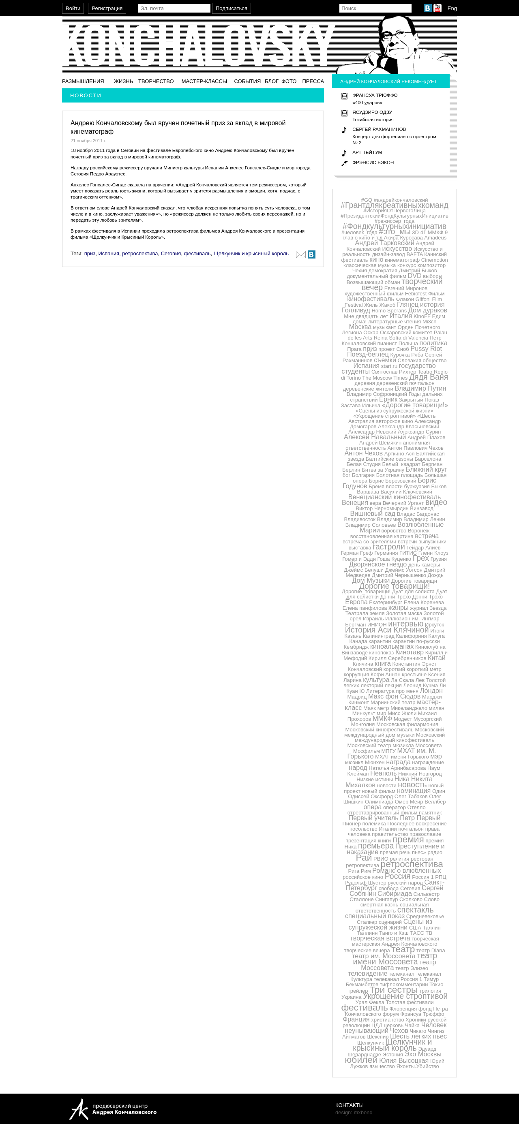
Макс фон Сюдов (394, 696)
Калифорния (411, 636)
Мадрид (357, 697)
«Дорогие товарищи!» (415, 404)
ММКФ (382, 718)
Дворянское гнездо (378, 564)
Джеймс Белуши (364, 570)
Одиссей (358, 796)
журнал (419, 608)
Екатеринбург (385, 602)
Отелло (416, 807)
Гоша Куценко (394, 559)
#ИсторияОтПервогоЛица (394, 210)
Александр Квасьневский (408, 426)
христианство (387, 1020)
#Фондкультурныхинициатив (394, 226)
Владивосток (359, 519)
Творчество (156, 81)
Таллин (431, 928)
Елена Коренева (424, 602)
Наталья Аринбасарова (397, 768)
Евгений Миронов (405, 288)
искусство (397, 248)
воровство (394, 531)
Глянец (408, 304)
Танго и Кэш (394, 933)
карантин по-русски (416, 641)
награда (398, 761)
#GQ (366, 200)
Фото (288, 81)
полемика (374, 824)
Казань (352, 636)
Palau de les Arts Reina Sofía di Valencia (397, 335)
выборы (432, 276)
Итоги (437, 631)
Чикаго (418, 1031)
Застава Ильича (360, 405)
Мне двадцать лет (366, 316)
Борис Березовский (392, 481)
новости (387, 785)
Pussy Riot (426, 348)
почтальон (411, 829)
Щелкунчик (370, 1043)
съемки (385, 359)
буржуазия (417, 486)
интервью (405, 623)
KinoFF (422, 316)
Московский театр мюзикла (380, 745)
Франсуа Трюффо (422, 1014)
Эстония (393, 1054)
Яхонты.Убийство (417, 1066)
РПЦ (440, 877)
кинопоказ (381, 653)
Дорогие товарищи (414, 581)
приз (90, 253)
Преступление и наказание (395, 848)
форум (390, 1014)
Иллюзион (397, 618)
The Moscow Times (384, 378)
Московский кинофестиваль (379, 730)
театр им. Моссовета (384, 955)
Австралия (361, 421)
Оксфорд (382, 796)
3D (415, 232)
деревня (364, 383)
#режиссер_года (394, 221)
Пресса (313, 81)
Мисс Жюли (402, 713)
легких (351, 685)
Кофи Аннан (386, 674)
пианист (387, 343)
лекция (393, 685)
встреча (427, 535)
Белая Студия (364, 464)
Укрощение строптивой (405, 996)
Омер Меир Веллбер (420, 802)
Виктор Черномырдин (382, 508)
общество (435, 360)
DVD (414, 275)
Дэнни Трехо (395, 597)
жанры (398, 607)
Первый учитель (374, 817)
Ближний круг (426, 469)
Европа (356, 601)
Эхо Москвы (423, 1054)
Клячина (363, 664)
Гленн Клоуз (433, 553)
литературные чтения (394, 321)
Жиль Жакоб (379, 305)
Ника (402, 778)
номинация (414, 790)
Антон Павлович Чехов (415, 448)
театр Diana (430, 950)
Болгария (363, 475)
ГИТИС (408, 553)
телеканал (401, 974)
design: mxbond (354, 1112)
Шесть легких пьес (418, 1036)
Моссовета (428, 745)
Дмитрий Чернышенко (399, 575)
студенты (355, 371)
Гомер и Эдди (359, 559)
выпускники (432, 541)
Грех (421, 557)
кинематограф (402, 260)
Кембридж (356, 647)
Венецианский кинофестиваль (394, 496)
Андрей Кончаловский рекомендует (388, 81)
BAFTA (414, 254)
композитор (432, 265)
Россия (398, 876)
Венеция (355, 502)
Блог (272, 81)
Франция (356, 1019)
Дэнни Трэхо (427, 597)
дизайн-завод (388, 254)
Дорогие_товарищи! (366, 591)
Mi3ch (429, 321)
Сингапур (386, 899)
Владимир (389, 519)
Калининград (379, 636)
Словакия (409, 360)
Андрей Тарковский (384, 242)
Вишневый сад (373, 513)
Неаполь (383, 773)
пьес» (419, 852)
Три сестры (393, 989)
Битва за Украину (383, 470)
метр (383, 708)
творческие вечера (367, 950)
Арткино (394, 454)
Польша (408, 343)
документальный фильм (376, 276)
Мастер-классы (204, 81)
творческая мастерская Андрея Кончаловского (395, 941)
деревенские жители (368, 389)
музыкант (384, 327)
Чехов (399, 1030)
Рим (366, 871)
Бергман (432, 464)
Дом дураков (427, 310)
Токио (436, 984)
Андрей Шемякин (380, 443)
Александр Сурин (419, 432)
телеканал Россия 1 (398, 979)
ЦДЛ (376, 1025)
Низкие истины (374, 779)
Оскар (370, 332)
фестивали (420, 1002)
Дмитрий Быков (418, 270)
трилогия (430, 991)
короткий (394, 669)
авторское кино (394, 421)
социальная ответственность (392, 908)
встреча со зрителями (369, 541)
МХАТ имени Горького (402, 757)
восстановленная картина (382, 536)
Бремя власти (386, 486)
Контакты (349, 1105)
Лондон (431, 690)
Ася (409, 454)
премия (408, 839)
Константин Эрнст (414, 664)
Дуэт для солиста (413, 591)
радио (434, 852)
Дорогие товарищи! (394, 585)
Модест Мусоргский (418, 719)
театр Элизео (411, 968)
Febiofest (416, 294)
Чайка (412, 1025)
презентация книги (368, 841)
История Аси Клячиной (387, 629)
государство (417, 365)
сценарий (390, 922)
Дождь (436, 575)
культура (376, 679)
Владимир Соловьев (370, 525)
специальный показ (375, 915)
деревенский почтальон (405, 383)
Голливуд (356, 310)
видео (436, 502)
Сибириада (394, 893)
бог (346, 475)
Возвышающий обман (373, 282)
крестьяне (414, 674)
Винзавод (421, 508)
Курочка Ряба (406, 355)
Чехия (359, 270)
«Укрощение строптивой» (385, 416)
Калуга (436, 636)
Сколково (410, 899)
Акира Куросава (403, 238)
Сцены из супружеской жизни (391, 924)
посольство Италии (373, 829)
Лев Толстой (431, 680)
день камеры (424, 565)
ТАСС (417, 933)
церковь (394, 1025)
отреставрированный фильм (382, 813)
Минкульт (363, 713)
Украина (351, 997)
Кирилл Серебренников (398, 658)
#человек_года (359, 232)
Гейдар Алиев (424, 548)
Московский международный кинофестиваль (400, 737)
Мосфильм (366, 751)
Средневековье (425, 916)
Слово (432, 899)
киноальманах (392, 646)
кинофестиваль (371, 298)
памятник (430, 813)
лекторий (371, 685)
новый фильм (379, 791)
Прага (354, 349)
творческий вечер (402, 284)
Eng (452, 8)
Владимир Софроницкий (377, 394)
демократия (383, 270)
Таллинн (367, 933)
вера (375, 503)
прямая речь (395, 852)
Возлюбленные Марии (402, 527)
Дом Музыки (371, 580)
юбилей (361, 1059)
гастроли (389, 546)
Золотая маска (404, 613)
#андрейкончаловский (401, 200)
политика (434, 342)
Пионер (351, 824)
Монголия (363, 724)
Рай (364, 857)
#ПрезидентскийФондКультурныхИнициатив (394, 216)
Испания (108, 253)
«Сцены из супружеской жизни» (394, 411)
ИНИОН (377, 625)
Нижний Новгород (420, 774)
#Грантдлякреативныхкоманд (394, 205)
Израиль (373, 618)
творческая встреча (380, 938)
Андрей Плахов (426, 437)
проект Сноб (393, 349)
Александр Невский (372, 432)
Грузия (439, 559)
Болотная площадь (399, 475)
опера (372, 806)
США (415, 928)
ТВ (429, 933)
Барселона (428, 459)
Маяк (369, 708)
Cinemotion (434, 260)
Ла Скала (402, 680)
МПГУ (389, 751)
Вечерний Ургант (403, 503)
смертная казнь (379, 905)
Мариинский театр (393, 702)
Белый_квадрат (401, 464)
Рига (354, 871)
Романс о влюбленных (406, 870)
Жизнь (123, 81)
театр (403, 949)
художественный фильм (374, 294)
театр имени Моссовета (395, 958)
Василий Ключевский (406, 492)
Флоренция (403, 1009)
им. (416, 618)
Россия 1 (422, 877)
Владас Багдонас (418, 514)
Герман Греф (357, 553)
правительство (390, 834)
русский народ (405, 883)
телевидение (368, 973)
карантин (380, 641)
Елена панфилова (365, 608)
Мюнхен (375, 762)
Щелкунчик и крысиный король (251, 253)
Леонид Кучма (420, 685)
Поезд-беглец (368, 354)
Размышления (83, 81)
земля (377, 613)
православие (425, 834)
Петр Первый (420, 817)
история (432, 304)
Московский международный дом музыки (394, 732)
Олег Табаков (411, 796)
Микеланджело (408, 708)
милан (436, 708)
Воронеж (418, 531)
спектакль (415, 909)
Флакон (405, 299)
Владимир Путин (420, 388)
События (247, 81)
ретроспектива (140, 253)
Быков (438, 486)
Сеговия (171, 253)
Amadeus (435, 238)
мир (381, 713)
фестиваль (197, 253)
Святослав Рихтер (393, 372)
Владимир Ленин (424, 519)
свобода (389, 888)
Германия (386, 553)
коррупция (356, 674)
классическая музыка (369, 265)
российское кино (363, 877)
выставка (360, 548)
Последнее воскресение (416, 824)
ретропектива (362, 865)
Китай (437, 657)
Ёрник (388, 399)
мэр (436, 756)
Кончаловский (365, 669)
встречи (407, 541)
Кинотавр (409, 652)
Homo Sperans (389, 311)
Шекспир (377, 1037)
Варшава (368, 492)
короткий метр (424, 669)
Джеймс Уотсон (403, 570)
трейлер (358, 991)
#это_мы (395, 231)
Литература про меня (392, 691)
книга (383, 663)
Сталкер (367, 922)
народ (358, 767)
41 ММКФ (432, 232)
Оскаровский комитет (406, 332)
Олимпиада (379, 802)
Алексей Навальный (375, 436)
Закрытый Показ (419, 400)
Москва (360, 326)
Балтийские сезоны (389, 459)
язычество (382, 1066)
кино (376, 259)
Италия (401, 315)
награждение (428, 762)
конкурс (406, 265)
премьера (376, 845)
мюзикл (354, 762)
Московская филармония (407, 724)
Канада (358, 641)
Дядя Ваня (428, 376)
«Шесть (426, 416)
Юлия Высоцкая (404, 1060)
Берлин (351, 470)
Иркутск (434, 625)
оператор (394, 807)
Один (438, 791)
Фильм (436, 294)
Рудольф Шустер (365, 883)
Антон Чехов (363, 453)
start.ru (389, 366)
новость (412, 784)
